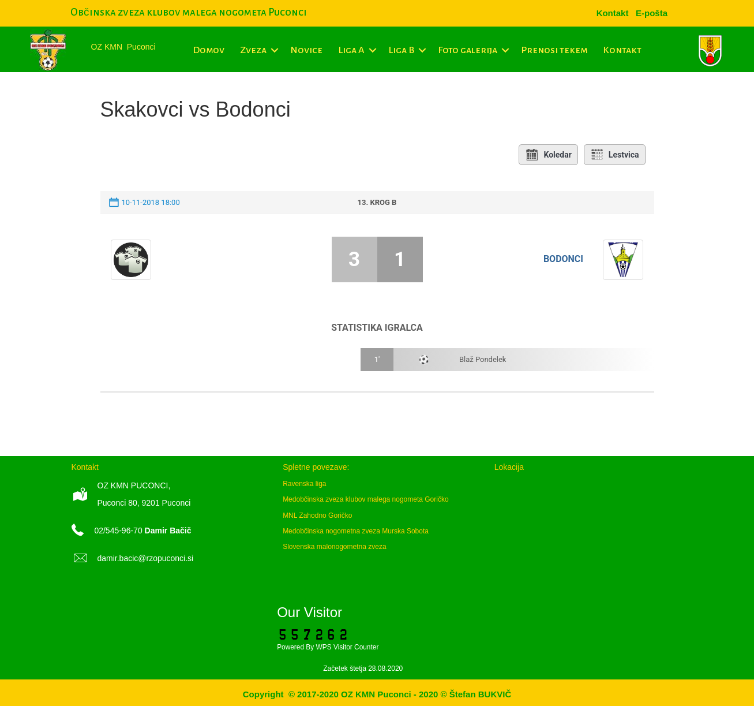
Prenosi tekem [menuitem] (554, 50)
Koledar (548, 155)
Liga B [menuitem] (401, 50)
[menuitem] (651, 13)
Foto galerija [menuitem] (467, 50)
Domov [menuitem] (208, 50)
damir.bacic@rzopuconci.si (145, 558)
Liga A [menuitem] (351, 50)
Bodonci (563, 258)
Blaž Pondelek (483, 359)
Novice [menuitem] (306, 50)
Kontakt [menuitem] (622, 50)
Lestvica (614, 155)
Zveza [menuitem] (253, 50)
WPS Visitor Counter (347, 647)
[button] (274, 50)
